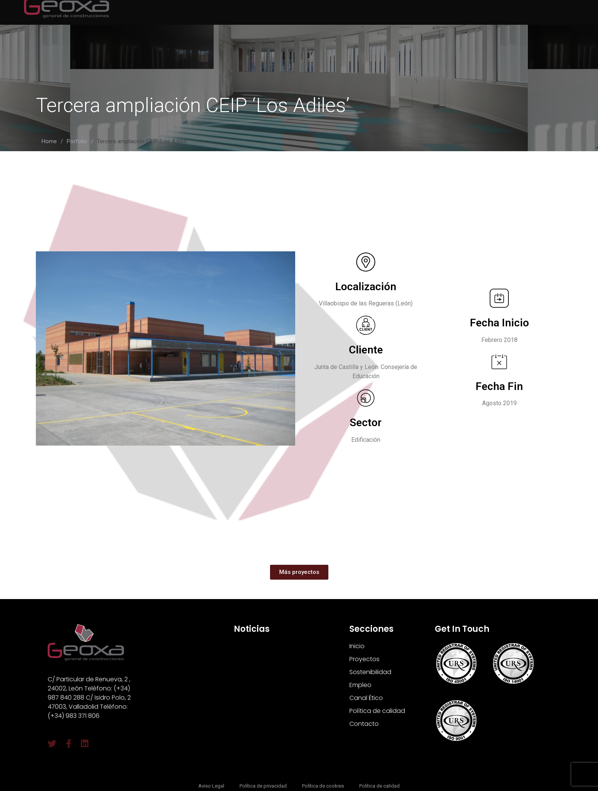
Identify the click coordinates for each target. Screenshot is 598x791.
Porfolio (77, 141)
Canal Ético (366, 698)
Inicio (357, 646)
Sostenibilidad (370, 672)
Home (49, 141)
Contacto (364, 723)
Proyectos (364, 659)
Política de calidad (377, 710)
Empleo (360, 685)
